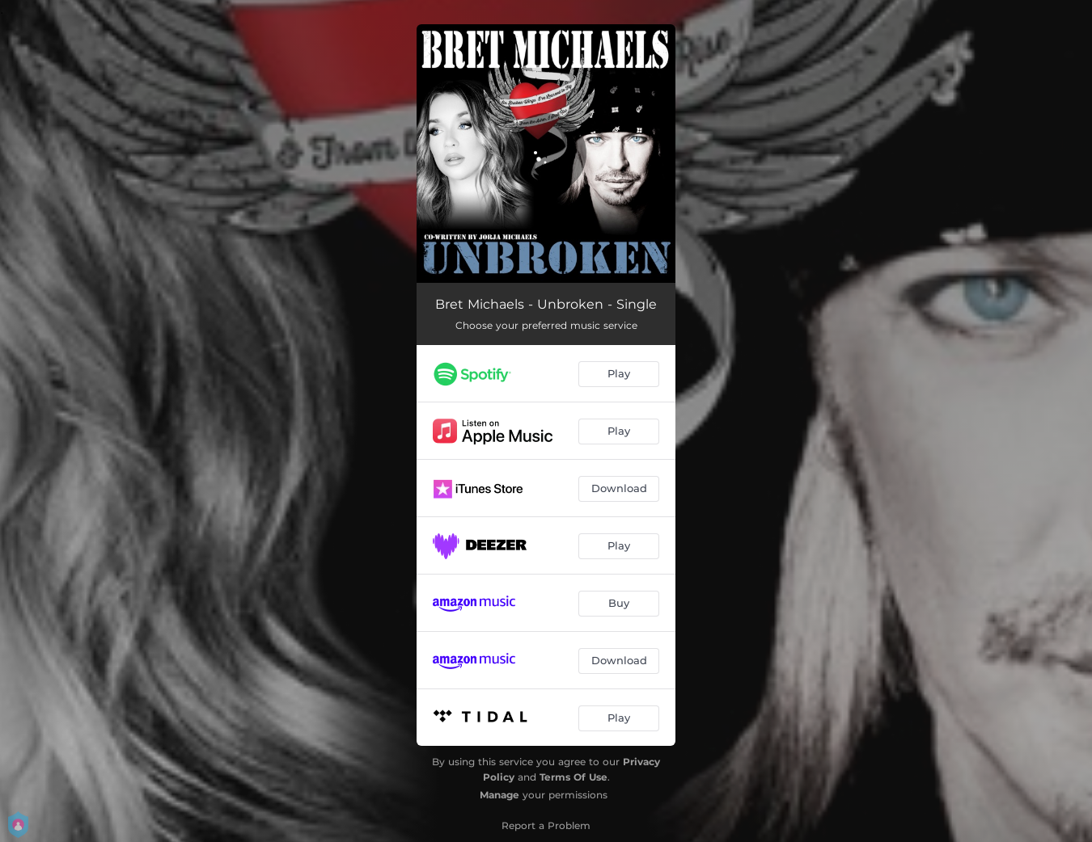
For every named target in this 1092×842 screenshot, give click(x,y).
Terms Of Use (573, 777)
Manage (499, 795)
